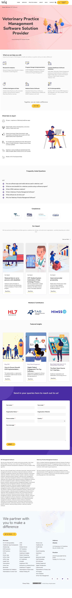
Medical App (61, 365)
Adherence (64, 73)
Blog (46, 2)
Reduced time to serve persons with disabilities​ (12, 279)
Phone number (10, 418)
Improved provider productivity (56, 279)
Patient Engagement (64, 71)
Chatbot (5, 91)
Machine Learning (12, 94)
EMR (52, 71)
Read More (7, 291)
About (41, 2)
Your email (41, 405)
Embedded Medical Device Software (33, 91)
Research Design (7, 70)
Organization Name (11, 411)
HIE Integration (51, 92)
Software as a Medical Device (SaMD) (34, 92)
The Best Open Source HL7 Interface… (57, 369)
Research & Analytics (9, 68)
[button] (55, 2)
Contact (52, 2)
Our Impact (7, 275)
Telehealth (56, 71)
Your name (9, 405)
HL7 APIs (58, 92)
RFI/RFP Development (34, 71)
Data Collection (15, 70)
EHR (49, 71)
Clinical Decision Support (13, 92)
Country (40, 418)
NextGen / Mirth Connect (54, 91)
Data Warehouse (11, 91)
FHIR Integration (64, 91)
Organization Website (44, 411)
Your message (10, 425)
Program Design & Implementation (35, 67)
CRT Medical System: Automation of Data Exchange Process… (34, 280)
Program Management (37, 72)
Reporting (5, 94)
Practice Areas (33, 2)
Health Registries (14, 71)
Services (24, 2)
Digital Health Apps (52, 74)
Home (18, 2)
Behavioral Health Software (54, 73)
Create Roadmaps (29, 69)
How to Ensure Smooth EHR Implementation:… (12, 368)
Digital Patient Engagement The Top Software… (34, 369)
